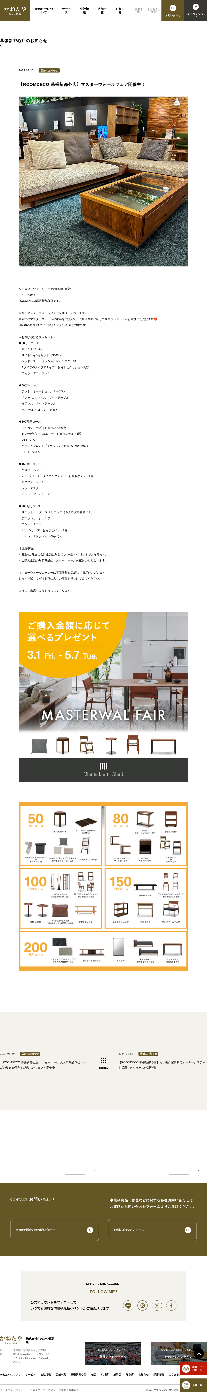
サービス (66, 14)
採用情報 (138, 14)
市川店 (105, 1375)
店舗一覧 (102, 14)
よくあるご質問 (153, 14)
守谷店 (130, 1375)
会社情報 (84, 14)
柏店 (93, 1375)
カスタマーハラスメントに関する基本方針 (54, 1390)
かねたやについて (44, 14)
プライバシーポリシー (13, 1390)
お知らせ (120, 14)
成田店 (117, 1375)
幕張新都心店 (78, 1375)
